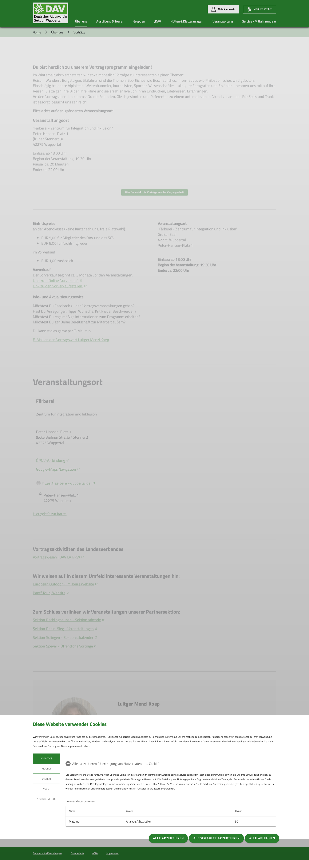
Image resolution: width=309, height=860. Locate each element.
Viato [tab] (46, 789)
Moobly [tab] (46, 769)
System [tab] (46, 779)
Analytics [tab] (46, 758)
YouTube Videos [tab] (46, 799)
